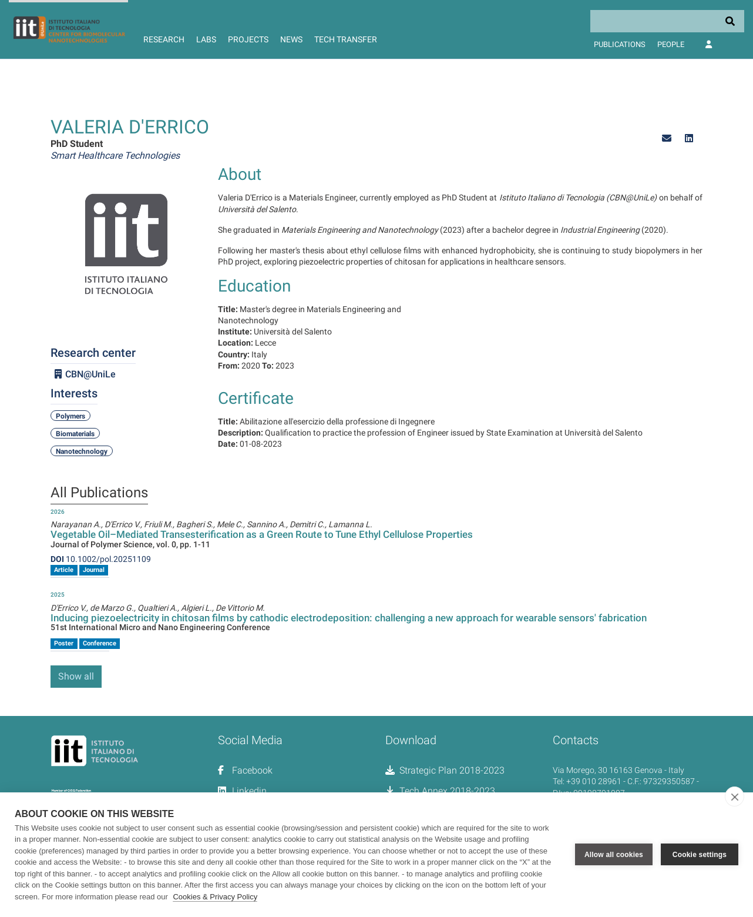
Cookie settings (700, 855)
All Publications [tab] (99, 493)
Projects (248, 39)
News (291, 39)
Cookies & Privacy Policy (215, 896)
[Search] (667, 21)
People (670, 44)
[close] (734, 796)
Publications (620, 44)
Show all (76, 676)
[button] (666, 138)
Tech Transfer (345, 39)
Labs (206, 39)
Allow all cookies (613, 855)
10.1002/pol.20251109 (101, 559)
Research (163, 39)
